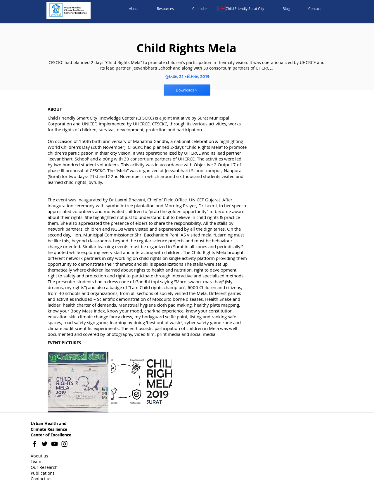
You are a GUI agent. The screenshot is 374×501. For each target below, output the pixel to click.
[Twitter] (45, 444)
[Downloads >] (187, 90)
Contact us (41, 478)
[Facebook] (35, 444)
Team (36, 461)
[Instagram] (64, 444)
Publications (43, 473)
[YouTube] (54, 444)
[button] (134, 8)
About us (39, 456)
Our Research (44, 467)
